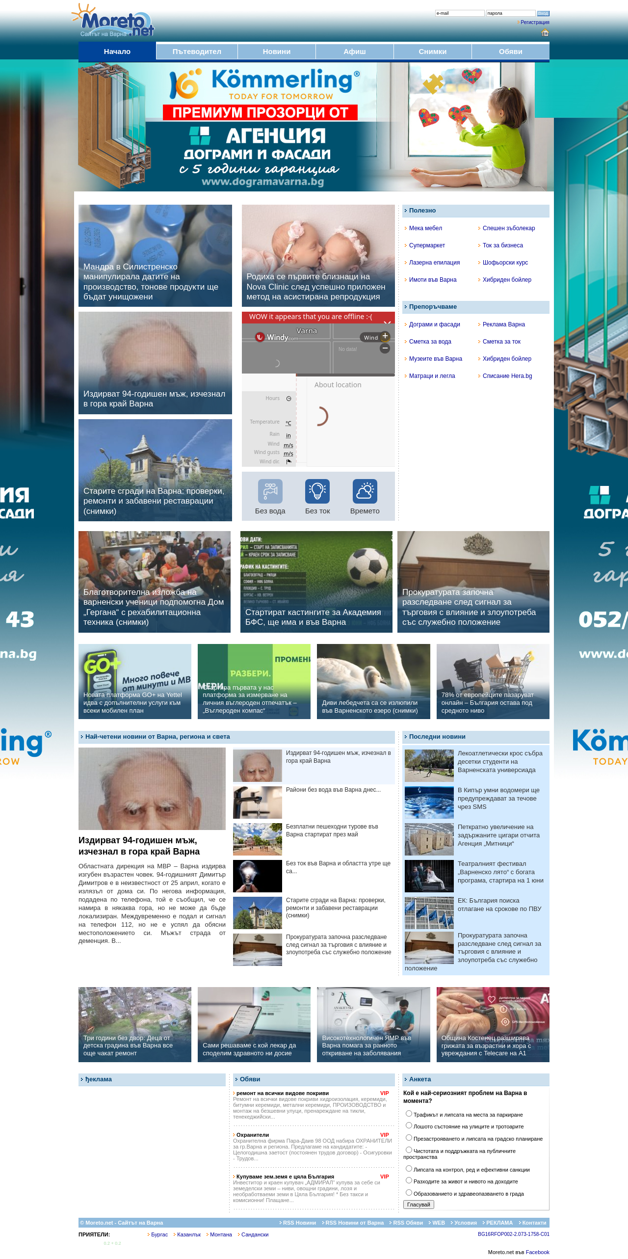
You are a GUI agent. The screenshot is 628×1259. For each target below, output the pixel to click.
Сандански (253, 1234)
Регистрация (535, 22)
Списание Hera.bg (505, 376)
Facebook (538, 1252)
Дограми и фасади (432, 324)
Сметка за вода (428, 341)
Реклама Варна (501, 324)
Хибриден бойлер (504, 279)
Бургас (158, 1234)
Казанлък (187, 1234)
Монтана (219, 1234)
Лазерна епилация (432, 262)
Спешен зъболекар (506, 228)
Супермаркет (425, 245)
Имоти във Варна (431, 279)
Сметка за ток (499, 341)
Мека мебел (423, 228)
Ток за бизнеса (500, 245)
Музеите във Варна (433, 358)
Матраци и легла (430, 376)
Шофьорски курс (503, 262)
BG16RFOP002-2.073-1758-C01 (514, 1234)
